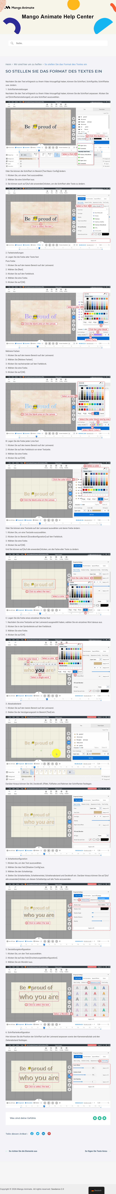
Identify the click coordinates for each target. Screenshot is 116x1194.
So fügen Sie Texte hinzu (97, 1151)
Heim (8, 64)
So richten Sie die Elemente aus (21, 1151)
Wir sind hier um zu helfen (28, 64)
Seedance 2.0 (57, 1189)
